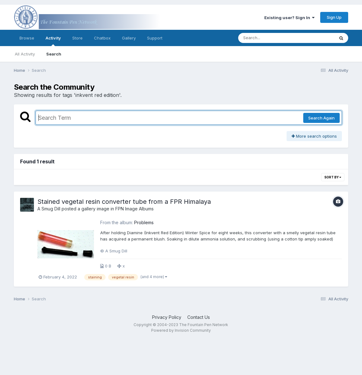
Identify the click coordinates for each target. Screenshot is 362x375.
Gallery (129, 37)
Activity (53, 40)
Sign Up (334, 17)
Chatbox (102, 37)
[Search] (269, 38)
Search (53, 53)
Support (154, 37)
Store (77, 37)
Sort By (332, 177)
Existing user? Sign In (289, 17)
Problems (144, 222)
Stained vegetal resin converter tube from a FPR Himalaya (124, 201)
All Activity (25, 53)
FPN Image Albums (134, 208)
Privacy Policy (166, 317)
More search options (314, 136)
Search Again (321, 117)
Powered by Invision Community (181, 330)
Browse (26, 37)
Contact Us (198, 317)
